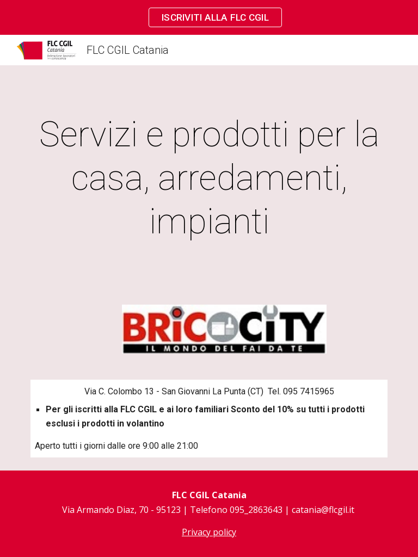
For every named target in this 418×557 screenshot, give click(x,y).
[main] (208, 178)
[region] (209, 17)
